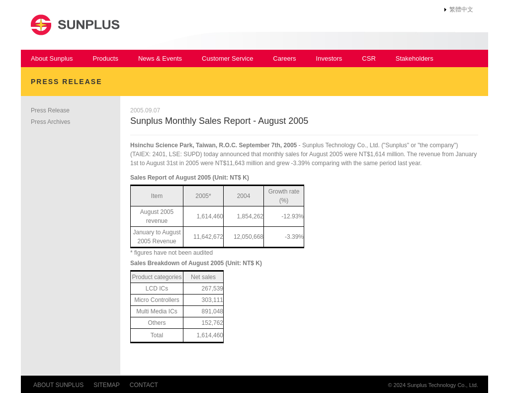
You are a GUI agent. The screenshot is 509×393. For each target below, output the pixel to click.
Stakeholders (414, 58)
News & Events (160, 58)
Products (105, 58)
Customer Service (227, 58)
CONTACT (144, 385)
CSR (368, 58)
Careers (284, 58)
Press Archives (50, 121)
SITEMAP (106, 385)
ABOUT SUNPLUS (58, 385)
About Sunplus (52, 58)
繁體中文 (461, 9)
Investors (329, 58)
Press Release (50, 110)
